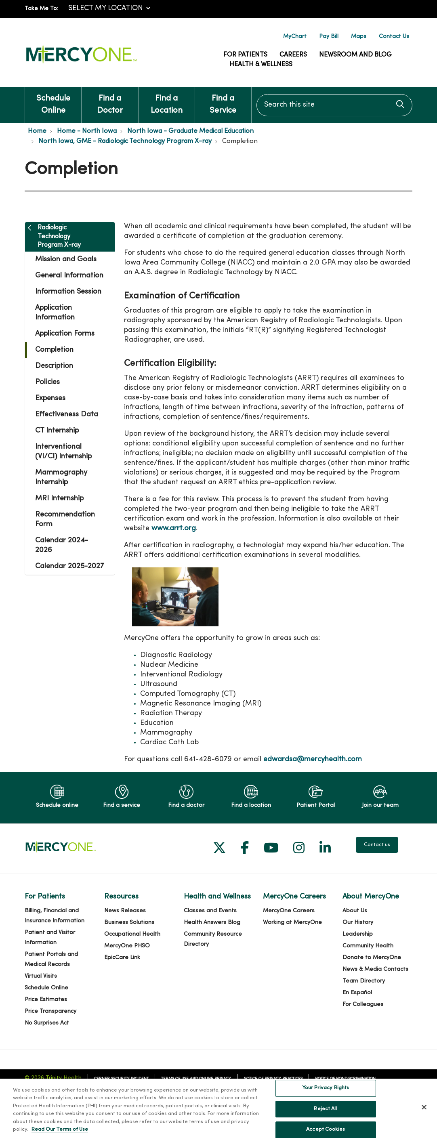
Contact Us (394, 36)
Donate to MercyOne (371, 957)
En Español (357, 992)
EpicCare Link (122, 957)
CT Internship (57, 430)
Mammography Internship (61, 477)
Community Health (367, 946)
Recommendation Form (65, 519)
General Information (69, 275)
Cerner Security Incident (121, 1079)
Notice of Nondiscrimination (345, 1079)
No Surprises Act (47, 1023)
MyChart (295, 36)
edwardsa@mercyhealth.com (312, 759)
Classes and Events (210, 910)
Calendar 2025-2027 (69, 566)
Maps (358, 36)
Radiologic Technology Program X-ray (59, 236)
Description (54, 366)
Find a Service (223, 101)
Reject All (325, 1115)
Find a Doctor (110, 101)
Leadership (357, 934)
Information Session (68, 291)
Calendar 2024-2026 (61, 545)
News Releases (125, 910)
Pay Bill (328, 36)
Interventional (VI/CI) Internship (63, 451)
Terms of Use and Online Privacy (196, 1079)
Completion (54, 349)
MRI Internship (59, 498)
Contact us (377, 844)
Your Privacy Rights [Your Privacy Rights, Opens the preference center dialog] (325, 1094)
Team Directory (363, 981)
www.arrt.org (173, 528)
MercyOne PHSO (127, 946)
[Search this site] (334, 105)
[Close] (424, 1114)
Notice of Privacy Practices (273, 1079)
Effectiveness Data (66, 414)
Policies (47, 382)
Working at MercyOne (292, 922)
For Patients (245, 55)
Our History (357, 922)
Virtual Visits (41, 976)
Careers (293, 55)
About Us (354, 910)
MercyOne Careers (289, 910)
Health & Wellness (260, 64)
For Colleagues (362, 1004)
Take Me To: (41, 8)
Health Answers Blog (212, 922)
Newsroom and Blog (355, 55)
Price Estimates (46, 999)
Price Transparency (50, 1011)
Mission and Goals (66, 259)
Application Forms (65, 333)
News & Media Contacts (375, 969)
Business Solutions (129, 922)
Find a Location (167, 101)
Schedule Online (53, 101)
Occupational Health (132, 934)
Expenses (50, 398)
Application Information (55, 312)
